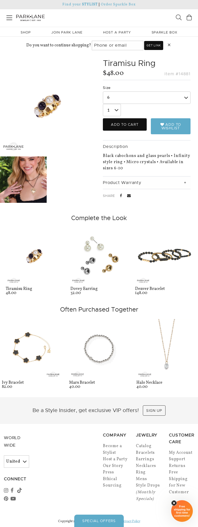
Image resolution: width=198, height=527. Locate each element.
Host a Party (115, 459)
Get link (153, 45)
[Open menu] (9, 17)
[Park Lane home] (49, 17)
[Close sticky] (174, 503)
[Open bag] (189, 18)
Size (107, 87)
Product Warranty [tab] (122, 182)
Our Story (113, 466)
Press (108, 472)
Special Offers (99, 520)
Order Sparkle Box (118, 4)
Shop (26, 32)
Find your (80, 4)
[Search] (179, 18)
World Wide (12, 441)
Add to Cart (125, 124)
